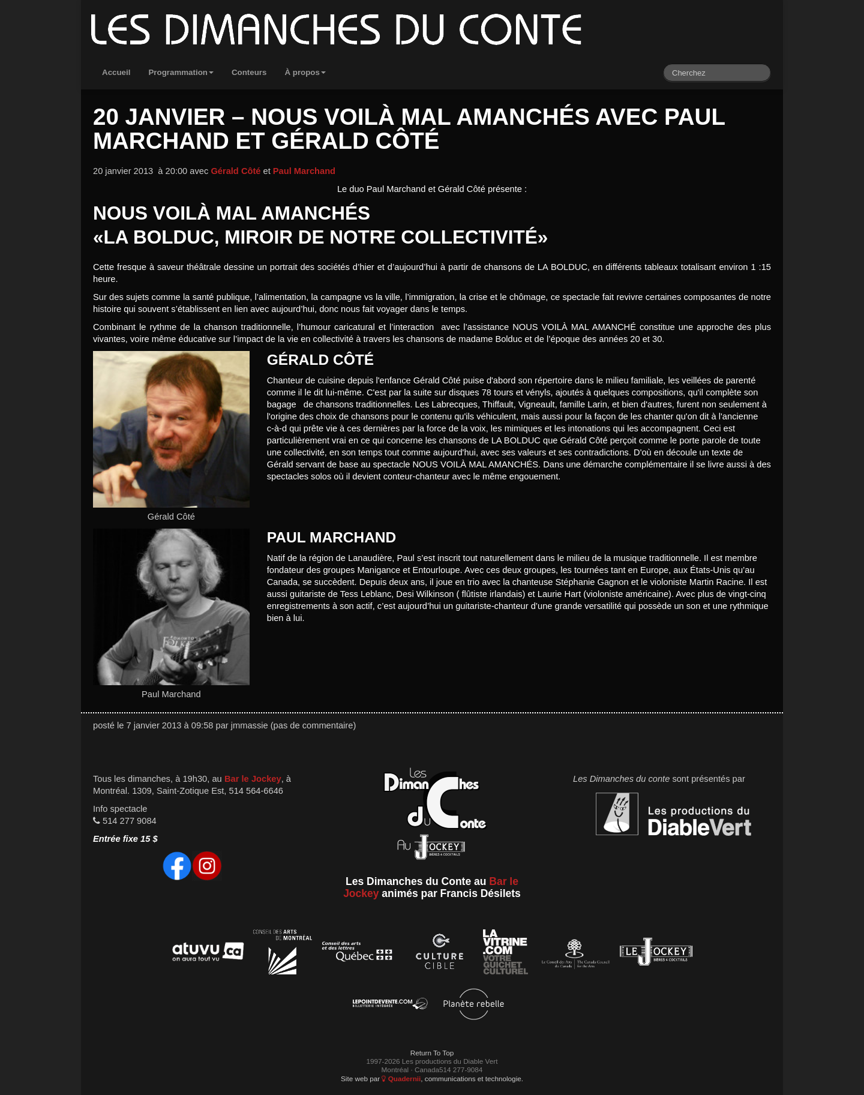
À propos (305, 72)
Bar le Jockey (252, 779)
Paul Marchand (304, 171)
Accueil (116, 72)
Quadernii (401, 1078)
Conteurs (249, 72)
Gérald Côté (235, 171)
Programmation (181, 72)
